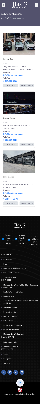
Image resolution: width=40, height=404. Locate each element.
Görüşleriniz (7, 359)
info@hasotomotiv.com (13, 75)
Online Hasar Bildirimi (11, 329)
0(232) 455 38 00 (10, 199)
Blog (5, 264)
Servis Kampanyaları (10, 346)
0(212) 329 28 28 (10, 140)
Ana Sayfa (5, 18)
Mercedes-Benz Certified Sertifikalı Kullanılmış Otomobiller (20, 286)
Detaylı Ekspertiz (9, 312)
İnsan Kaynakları (9, 277)
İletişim (6, 354)
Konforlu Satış (8, 296)
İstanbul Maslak (9, 118)
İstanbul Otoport (9, 59)
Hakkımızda (7, 259)
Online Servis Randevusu (12, 325)
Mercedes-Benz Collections (13, 334)
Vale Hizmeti (8, 321)
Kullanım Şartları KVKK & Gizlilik (15, 268)
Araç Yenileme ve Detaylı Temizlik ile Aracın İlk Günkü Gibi (20, 301)
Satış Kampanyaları (10, 342)
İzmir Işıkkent (8, 177)
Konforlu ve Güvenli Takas (13, 292)
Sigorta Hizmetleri (10, 307)
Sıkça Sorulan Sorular (11, 273)
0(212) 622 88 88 (10, 81)
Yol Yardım (7, 363)
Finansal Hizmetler (10, 316)
